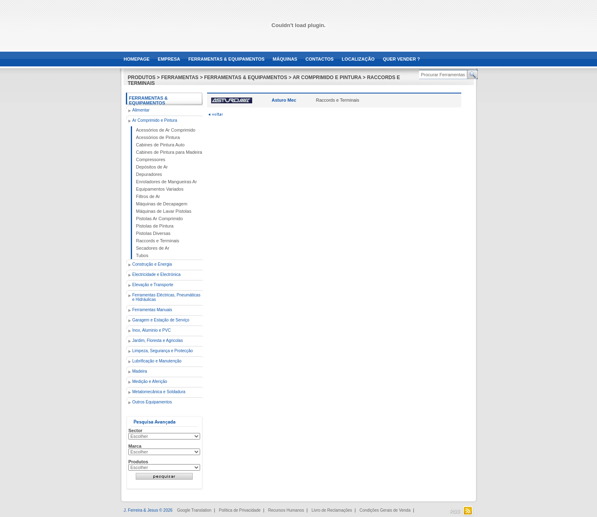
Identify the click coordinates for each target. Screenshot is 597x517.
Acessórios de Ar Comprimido (166, 130)
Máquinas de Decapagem (161, 203)
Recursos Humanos (286, 510)
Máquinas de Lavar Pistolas (163, 211)
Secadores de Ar (152, 248)
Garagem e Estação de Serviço (160, 320)
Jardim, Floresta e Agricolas (157, 340)
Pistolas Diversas (153, 233)
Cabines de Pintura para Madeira (169, 152)
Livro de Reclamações (332, 510)
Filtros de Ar (148, 196)
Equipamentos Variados (160, 189)
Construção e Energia (152, 264)
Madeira (139, 371)
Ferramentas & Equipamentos (148, 100)
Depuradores (149, 174)
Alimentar (141, 110)
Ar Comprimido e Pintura (154, 120)
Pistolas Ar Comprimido (159, 218)
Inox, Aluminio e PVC (151, 330)
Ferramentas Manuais (152, 309)
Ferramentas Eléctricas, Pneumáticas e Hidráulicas (166, 297)
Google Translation (194, 510)
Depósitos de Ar (152, 166)
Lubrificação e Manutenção (157, 361)
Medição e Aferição (149, 381)
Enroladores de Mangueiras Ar (166, 181)
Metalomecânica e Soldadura (159, 391)
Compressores (151, 159)
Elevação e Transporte (152, 284)
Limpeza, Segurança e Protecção (162, 350)
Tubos (142, 255)
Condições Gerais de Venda (385, 510)
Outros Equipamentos (152, 402)
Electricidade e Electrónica (156, 274)
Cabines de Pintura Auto (160, 144)
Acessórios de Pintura (158, 137)
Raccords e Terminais (158, 240)
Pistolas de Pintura (155, 225)
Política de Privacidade (240, 510)
